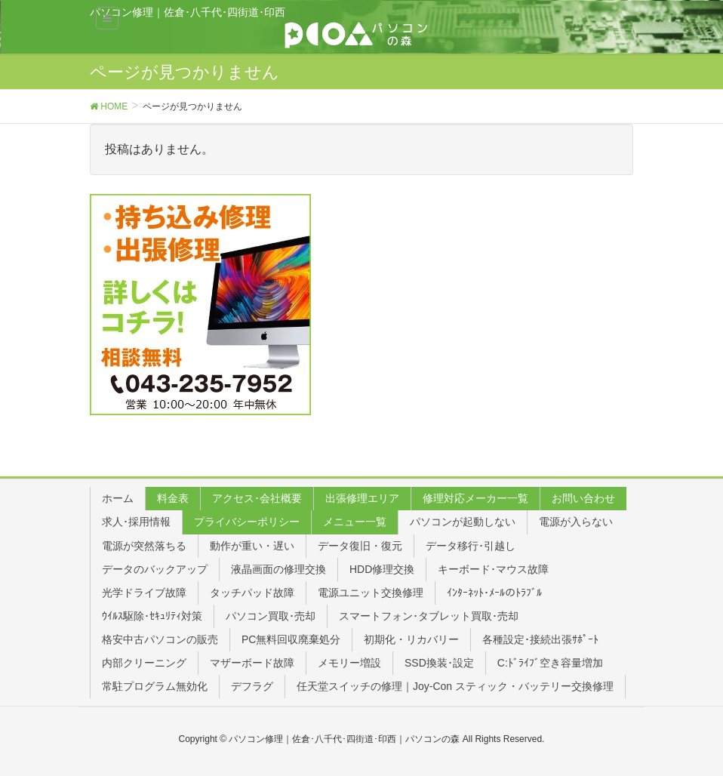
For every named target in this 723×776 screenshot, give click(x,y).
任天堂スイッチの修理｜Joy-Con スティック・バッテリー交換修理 (455, 686)
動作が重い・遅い (252, 546)
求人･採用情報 (136, 522)
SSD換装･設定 (439, 663)
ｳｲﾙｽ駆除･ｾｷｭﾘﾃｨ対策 (152, 616)
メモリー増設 (349, 663)
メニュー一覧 (354, 522)
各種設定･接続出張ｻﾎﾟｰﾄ (540, 639)
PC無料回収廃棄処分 (291, 639)
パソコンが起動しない (462, 522)
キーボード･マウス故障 (493, 569)
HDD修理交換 (381, 569)
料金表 (173, 498)
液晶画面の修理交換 (278, 569)
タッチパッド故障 (252, 593)
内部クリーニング (144, 663)
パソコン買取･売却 (270, 616)
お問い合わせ (583, 498)
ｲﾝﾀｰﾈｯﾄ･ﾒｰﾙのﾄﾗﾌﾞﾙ (494, 593)
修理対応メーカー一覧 (475, 498)
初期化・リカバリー (411, 639)
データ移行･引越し (470, 546)
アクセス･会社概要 (257, 498)
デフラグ (252, 686)
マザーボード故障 (252, 663)
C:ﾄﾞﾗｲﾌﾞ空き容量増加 (550, 663)
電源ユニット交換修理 (370, 593)
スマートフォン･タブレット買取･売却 (428, 616)
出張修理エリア (362, 498)
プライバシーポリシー (247, 522)
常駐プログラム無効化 (155, 686)
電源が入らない (576, 522)
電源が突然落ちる (144, 546)
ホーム (118, 498)
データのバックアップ (155, 569)
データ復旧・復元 (360, 546)
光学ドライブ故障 (144, 593)
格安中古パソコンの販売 (160, 639)
